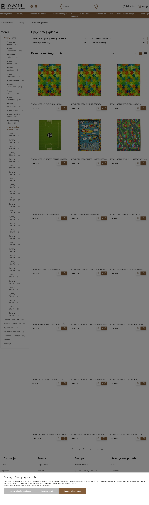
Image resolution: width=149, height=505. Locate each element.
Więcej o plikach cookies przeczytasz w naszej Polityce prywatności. (27, 485)
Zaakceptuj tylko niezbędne (19, 491)
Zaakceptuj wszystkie (72, 491)
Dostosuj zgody (47, 491)
